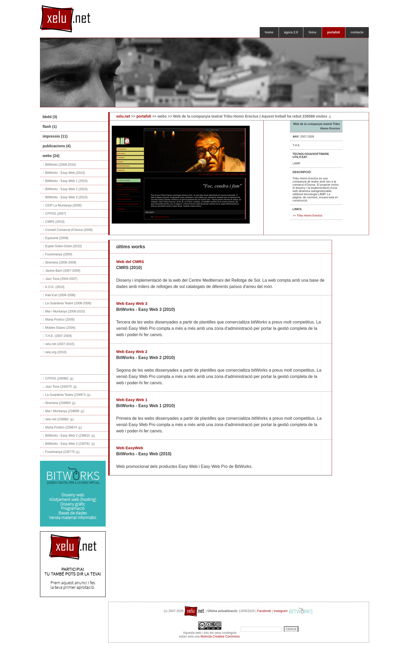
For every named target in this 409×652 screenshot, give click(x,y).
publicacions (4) (57, 146)
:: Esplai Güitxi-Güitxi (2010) (62, 246)
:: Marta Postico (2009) (58, 319)
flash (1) (50, 126)
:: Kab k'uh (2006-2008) (59, 295)
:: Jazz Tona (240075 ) (60, 386)
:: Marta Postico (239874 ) (62, 427)
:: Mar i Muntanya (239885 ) (63, 411)
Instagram (281, 611)
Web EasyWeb (129, 448)
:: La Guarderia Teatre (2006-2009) (67, 303)
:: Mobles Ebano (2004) (59, 328)
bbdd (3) (50, 117)
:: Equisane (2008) (55, 238)
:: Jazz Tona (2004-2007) (60, 279)
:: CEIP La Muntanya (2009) (62, 205)
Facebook (264, 611)
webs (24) (51, 156)
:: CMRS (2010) (53, 222)
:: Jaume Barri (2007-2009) (61, 270)
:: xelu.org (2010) (55, 352)
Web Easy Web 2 (131, 351)
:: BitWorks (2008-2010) (59, 164)
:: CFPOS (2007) (54, 213)
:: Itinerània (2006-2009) (59, 262)
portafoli (143, 116)
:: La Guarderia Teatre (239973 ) (66, 395)
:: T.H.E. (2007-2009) (57, 336)
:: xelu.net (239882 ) (58, 419)
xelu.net (123, 116)
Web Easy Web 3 (131, 303)
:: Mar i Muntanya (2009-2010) (64, 311)
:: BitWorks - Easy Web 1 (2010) (65, 181)
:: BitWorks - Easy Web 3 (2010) (65, 197)
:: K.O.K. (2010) (53, 287)
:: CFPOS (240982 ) (58, 378)
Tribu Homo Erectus (309, 215)
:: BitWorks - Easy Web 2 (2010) (65, 189)
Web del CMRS (130, 261)
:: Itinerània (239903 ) (59, 403)
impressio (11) (55, 136)
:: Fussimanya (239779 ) (61, 452)
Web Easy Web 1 (131, 399)
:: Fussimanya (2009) (57, 254)
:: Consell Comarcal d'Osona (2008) (68, 230)
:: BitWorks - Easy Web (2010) (64, 173)
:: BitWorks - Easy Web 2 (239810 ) (69, 435)
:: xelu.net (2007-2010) (58, 344)
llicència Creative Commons (220, 636)
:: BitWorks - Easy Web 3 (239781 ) (69, 444)
